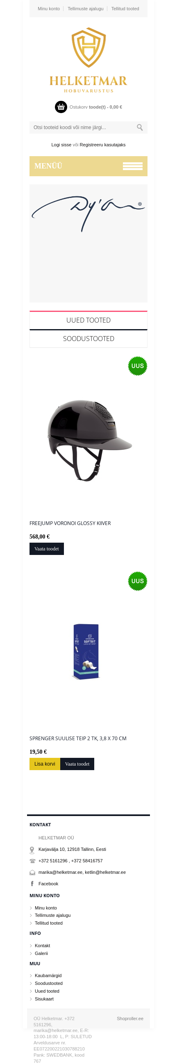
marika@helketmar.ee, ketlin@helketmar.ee (82, 872)
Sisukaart (44, 998)
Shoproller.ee (130, 1018)
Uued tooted (88, 320)
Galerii (41, 953)
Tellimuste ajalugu (85, 8)
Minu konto (49, 8)
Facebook (48, 883)
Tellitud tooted (125, 8)
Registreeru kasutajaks (103, 144)
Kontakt (42, 945)
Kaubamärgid (48, 975)
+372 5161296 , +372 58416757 (71, 860)
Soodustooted (88, 338)
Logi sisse (62, 144)
